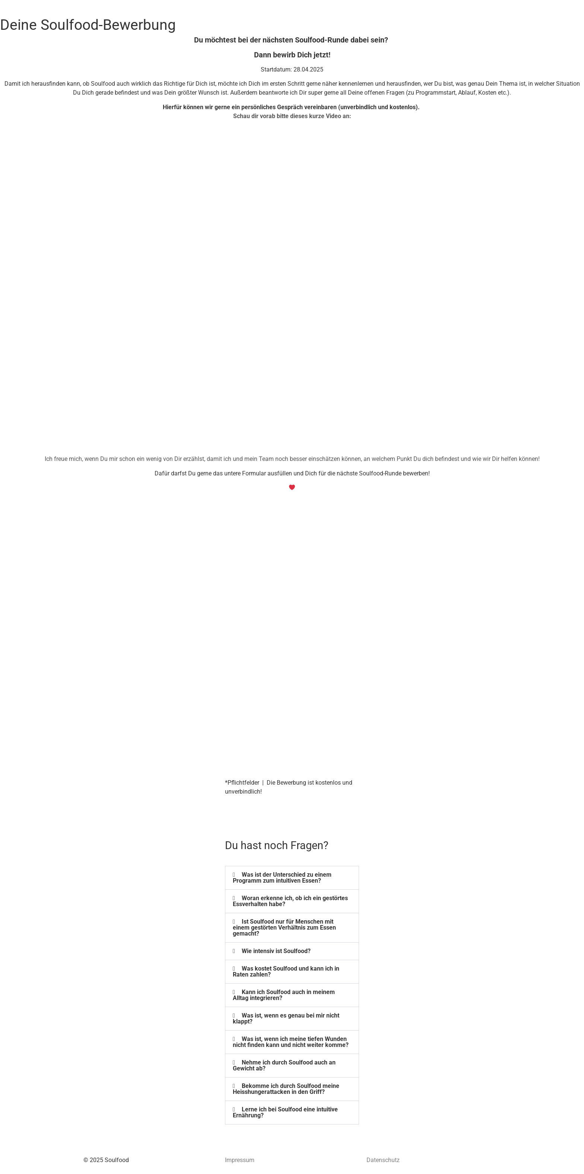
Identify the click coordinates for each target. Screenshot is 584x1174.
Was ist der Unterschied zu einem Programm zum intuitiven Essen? (282, 877)
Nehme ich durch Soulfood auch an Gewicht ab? (284, 1065)
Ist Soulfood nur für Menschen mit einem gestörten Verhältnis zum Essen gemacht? (284, 927)
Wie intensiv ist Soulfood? (276, 951)
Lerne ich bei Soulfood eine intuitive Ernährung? (285, 1112)
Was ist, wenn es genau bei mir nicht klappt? (286, 1018)
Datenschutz (383, 1160)
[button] (292, 877)
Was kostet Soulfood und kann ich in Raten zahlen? (286, 971)
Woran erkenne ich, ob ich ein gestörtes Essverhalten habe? (290, 901)
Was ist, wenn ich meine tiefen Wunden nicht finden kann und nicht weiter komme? (291, 1041)
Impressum (239, 1160)
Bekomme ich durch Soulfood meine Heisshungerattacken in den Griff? (286, 1088)
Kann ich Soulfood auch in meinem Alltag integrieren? (284, 994)
